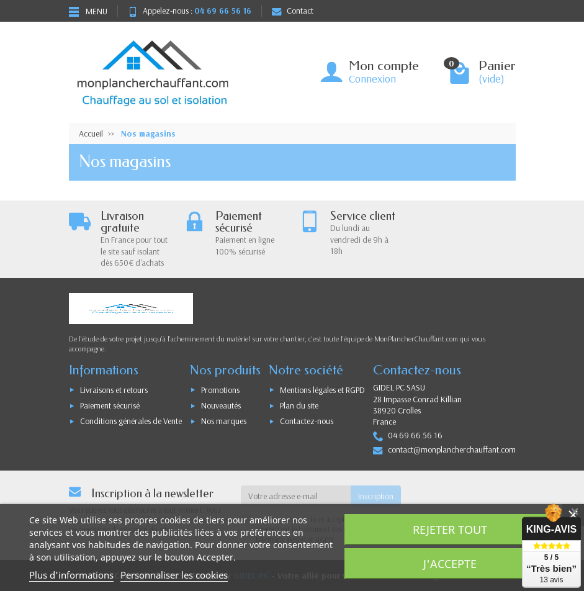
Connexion (372, 78)
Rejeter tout (450, 529)
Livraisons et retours (114, 389)
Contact (292, 10)
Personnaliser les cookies (174, 575)
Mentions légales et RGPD (322, 389)
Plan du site (299, 405)
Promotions (220, 389)
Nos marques (223, 420)
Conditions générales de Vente (131, 420)
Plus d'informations (71, 575)
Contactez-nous (306, 420)
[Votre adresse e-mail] (296, 496)
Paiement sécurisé (110, 405)
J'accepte (450, 563)
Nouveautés (221, 405)
